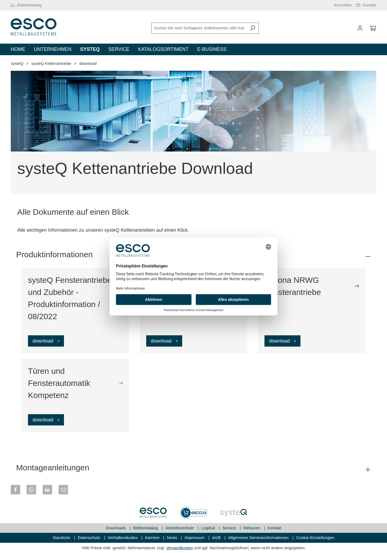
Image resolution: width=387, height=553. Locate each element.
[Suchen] (252, 28)
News (172, 537)
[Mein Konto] (360, 28)
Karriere (153, 537)
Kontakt (274, 528)
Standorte (62, 537)
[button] (15, 489)
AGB (217, 537)
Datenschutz (89, 537)
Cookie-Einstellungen (315, 537)
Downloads (116, 528)
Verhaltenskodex (123, 537)
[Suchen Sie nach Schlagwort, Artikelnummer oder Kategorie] (198, 28)
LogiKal (209, 528)
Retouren (252, 528)
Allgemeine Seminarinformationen (259, 537)
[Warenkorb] (371, 28)
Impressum (195, 537)
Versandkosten (179, 547)
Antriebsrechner (180, 528)
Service (230, 528)
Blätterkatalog (146, 528)
